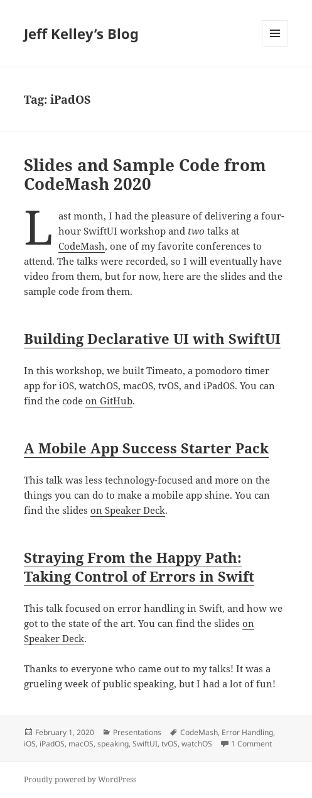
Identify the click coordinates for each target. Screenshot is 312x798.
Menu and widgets (275, 46)
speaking (113, 743)
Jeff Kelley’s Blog (81, 33)
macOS (81, 743)
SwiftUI (145, 743)
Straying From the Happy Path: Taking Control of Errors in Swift (139, 566)
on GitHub (108, 400)
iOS (30, 743)
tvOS (169, 743)
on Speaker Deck (127, 510)
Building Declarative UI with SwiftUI (152, 338)
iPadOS (52, 743)
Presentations (137, 732)
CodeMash (81, 246)
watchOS (196, 743)
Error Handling (247, 732)
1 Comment (251, 743)
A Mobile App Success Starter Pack (146, 447)
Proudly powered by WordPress (80, 779)
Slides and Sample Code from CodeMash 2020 (145, 174)
